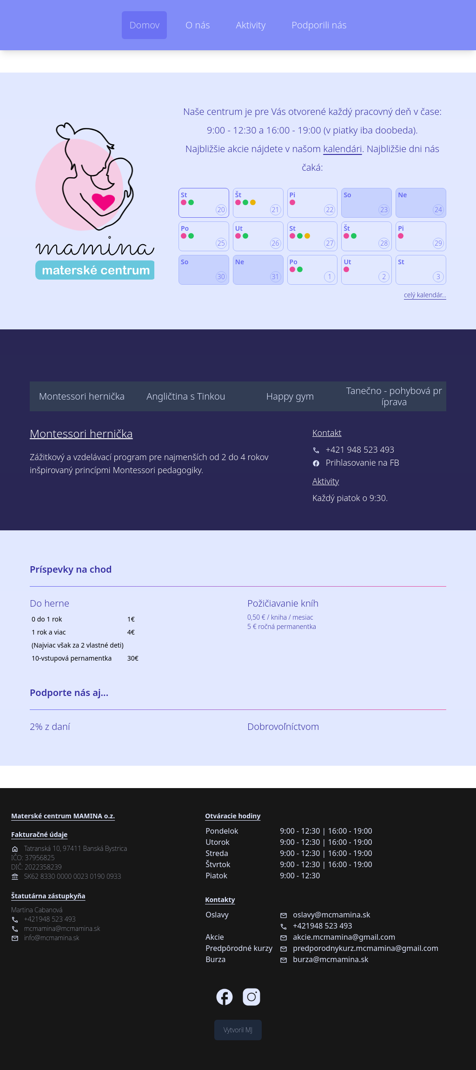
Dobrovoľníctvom (283, 726)
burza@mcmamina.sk (324, 959)
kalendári (342, 148)
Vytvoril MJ (238, 1029)
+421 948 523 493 (353, 449)
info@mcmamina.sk (45, 937)
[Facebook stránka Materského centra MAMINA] (224, 996)
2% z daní (50, 726)
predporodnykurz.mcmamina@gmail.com (359, 948)
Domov (144, 25)
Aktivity (251, 25)
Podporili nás (318, 25)
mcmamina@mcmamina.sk (55, 928)
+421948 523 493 (43, 919)
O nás (197, 25)
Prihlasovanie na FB (362, 462)
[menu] (238, 370)
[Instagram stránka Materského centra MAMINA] (251, 996)
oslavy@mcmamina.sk (325, 915)
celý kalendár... (425, 294)
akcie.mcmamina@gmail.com (337, 937)
